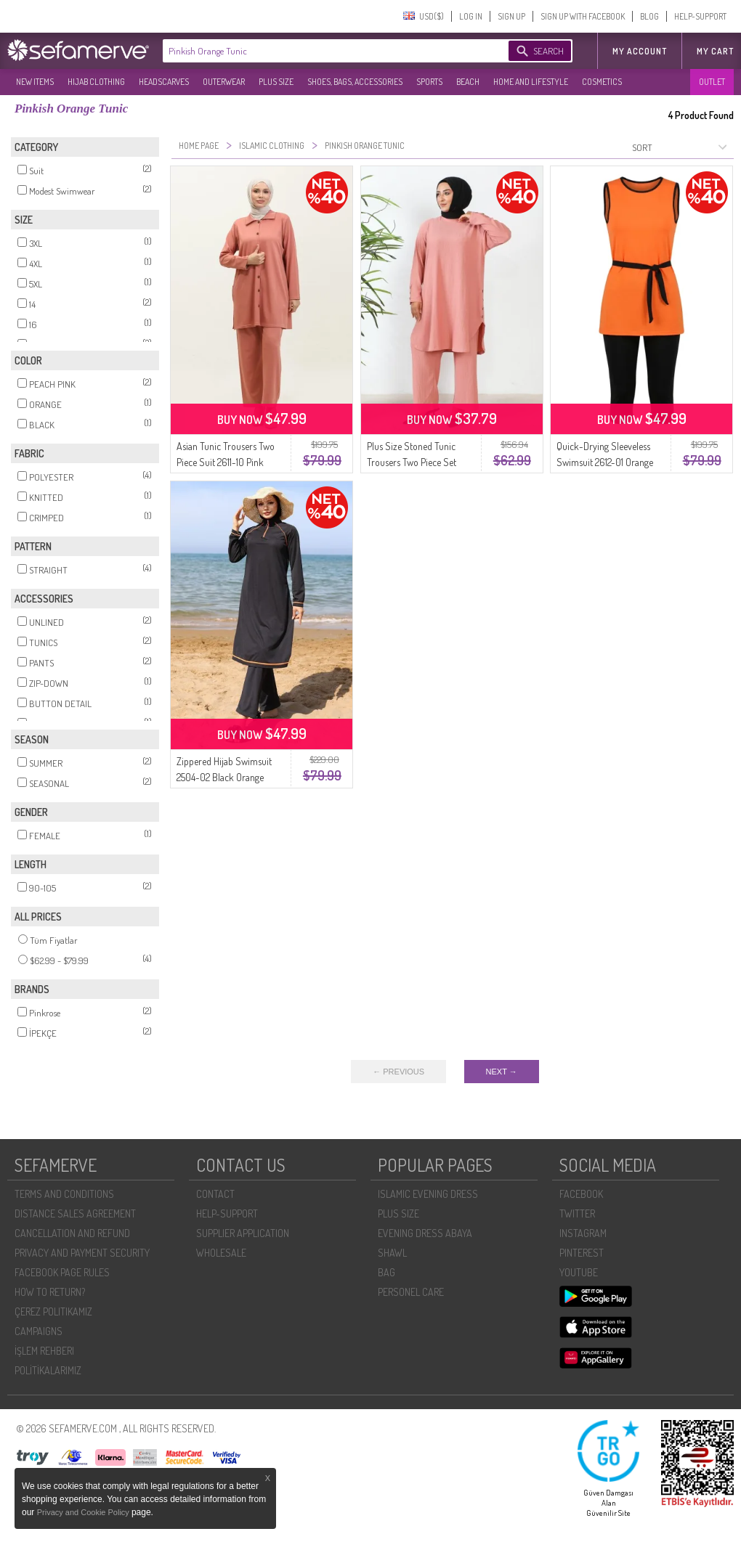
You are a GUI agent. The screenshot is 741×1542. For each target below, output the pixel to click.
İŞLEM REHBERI (44, 1351)
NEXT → (501, 1071)
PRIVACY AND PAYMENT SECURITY (82, 1253)
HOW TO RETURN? (50, 1292)
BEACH (467, 81)
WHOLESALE (221, 1253)
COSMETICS (602, 81)
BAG (386, 1272)
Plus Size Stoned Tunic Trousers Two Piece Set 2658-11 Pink (411, 462)
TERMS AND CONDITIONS (64, 1194)
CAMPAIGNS (38, 1331)
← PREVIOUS (398, 1071)
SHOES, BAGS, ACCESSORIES (354, 81)
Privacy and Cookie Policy (84, 1512)
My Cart (715, 51)
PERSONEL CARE (411, 1292)
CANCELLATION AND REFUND (72, 1233)
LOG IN (470, 16)
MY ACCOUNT (639, 51)
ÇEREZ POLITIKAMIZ (53, 1311)
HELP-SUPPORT (700, 16)
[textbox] (321, 50)
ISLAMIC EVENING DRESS (428, 1194)
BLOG (649, 16)
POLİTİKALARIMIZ (48, 1370)
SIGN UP (511, 16)
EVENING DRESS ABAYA (425, 1233)
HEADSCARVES (164, 81)
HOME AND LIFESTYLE (530, 81)
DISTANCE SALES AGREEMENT (75, 1213)
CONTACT (215, 1194)
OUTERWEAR (224, 81)
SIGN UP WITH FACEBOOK (582, 16)
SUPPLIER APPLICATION (242, 1233)
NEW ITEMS (35, 81)
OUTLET (712, 81)
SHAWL (392, 1253)
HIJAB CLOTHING (96, 81)
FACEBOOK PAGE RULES (62, 1272)
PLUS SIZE (276, 81)
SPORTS (429, 81)
